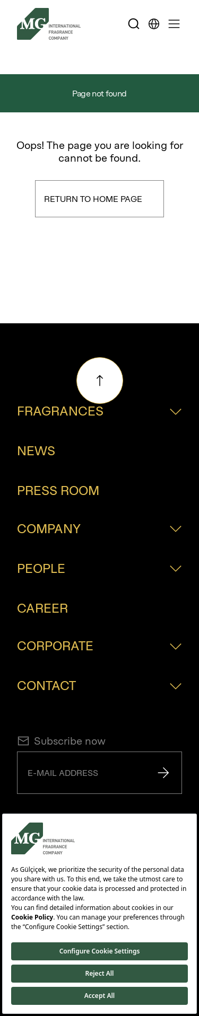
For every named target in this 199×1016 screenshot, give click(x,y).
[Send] (163, 773)
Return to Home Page (93, 198)
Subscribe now (61, 741)
